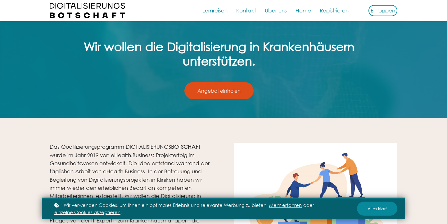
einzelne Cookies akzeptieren (87, 212)
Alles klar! (377, 209)
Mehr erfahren (285, 205)
